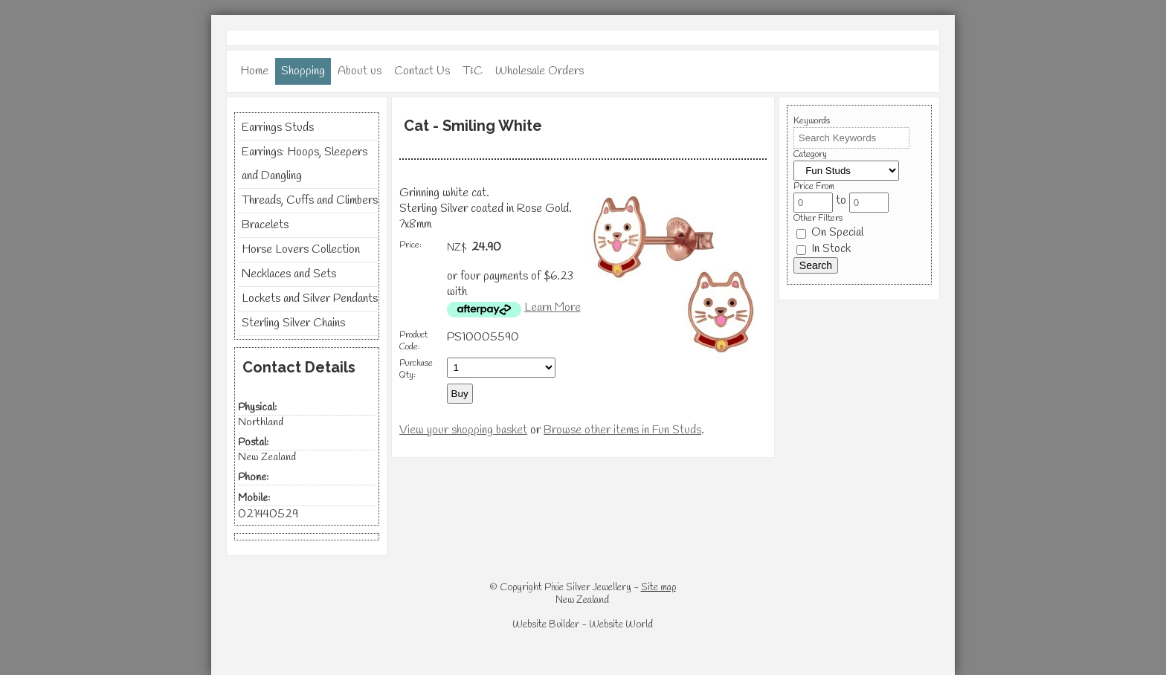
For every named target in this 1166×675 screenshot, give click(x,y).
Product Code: (413, 341)
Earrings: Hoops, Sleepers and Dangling (304, 164)
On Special (829, 232)
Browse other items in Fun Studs (622, 430)
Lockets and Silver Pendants (310, 298)
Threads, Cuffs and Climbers (310, 200)
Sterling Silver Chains (293, 323)
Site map (658, 587)
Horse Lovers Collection (301, 249)
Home (254, 71)
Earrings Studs (278, 127)
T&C (473, 71)
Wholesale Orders (539, 71)
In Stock (823, 248)
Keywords (811, 121)
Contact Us (422, 71)
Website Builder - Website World (582, 625)
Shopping (303, 71)
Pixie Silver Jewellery (587, 587)
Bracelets (265, 225)
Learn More (552, 307)
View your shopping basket (463, 430)
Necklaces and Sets (289, 274)
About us (359, 71)
